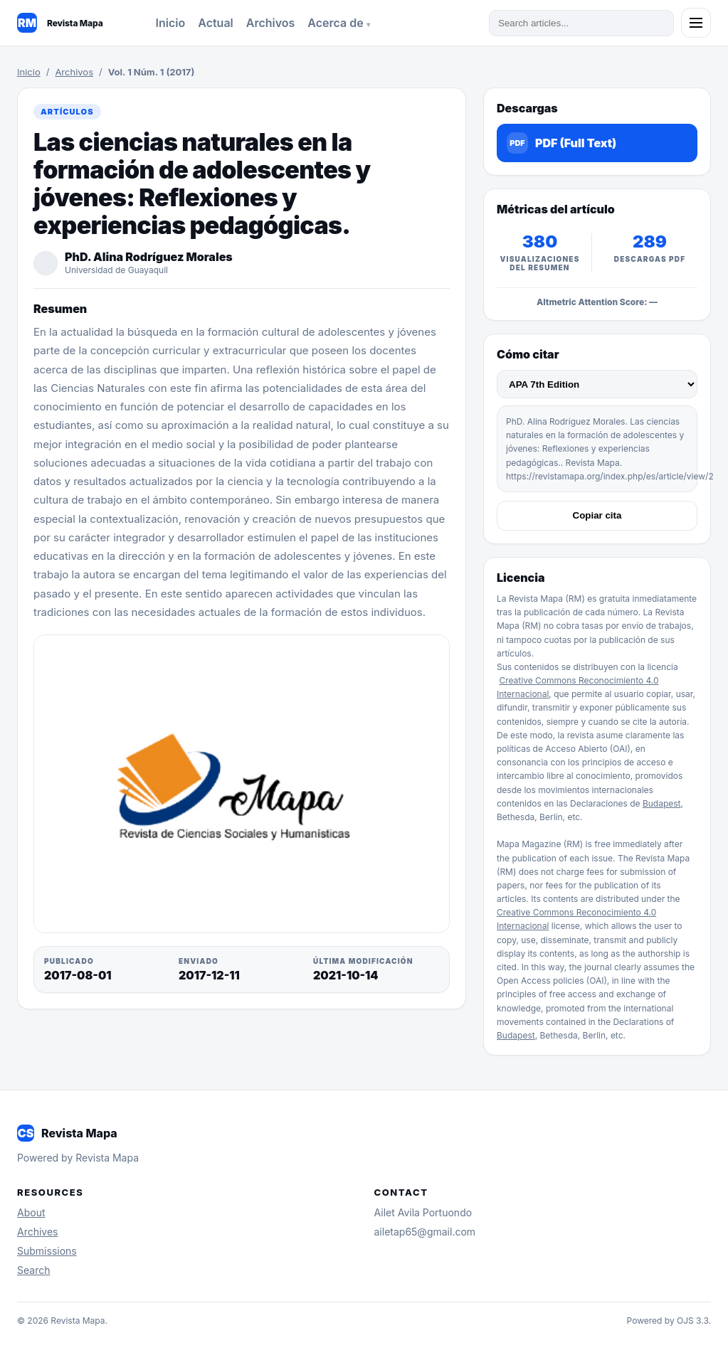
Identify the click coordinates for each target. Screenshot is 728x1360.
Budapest (662, 803)
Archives (37, 1232)
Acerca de (336, 23)
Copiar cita (597, 515)
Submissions (47, 1251)
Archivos (270, 23)
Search (33, 1270)
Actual (215, 23)
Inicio (171, 23)
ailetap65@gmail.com (425, 1232)
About (31, 1212)
